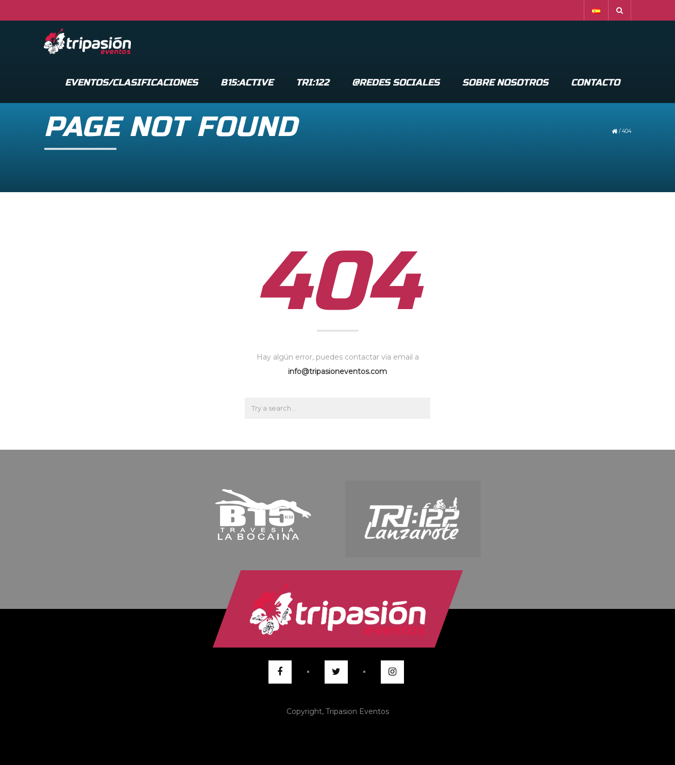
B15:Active (247, 82)
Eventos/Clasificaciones (131, 82)
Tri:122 (312, 82)
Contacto (595, 82)
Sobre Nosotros (505, 82)
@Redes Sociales (396, 82)
